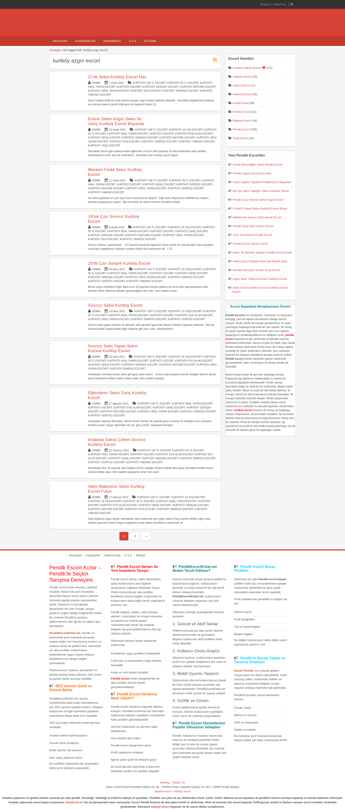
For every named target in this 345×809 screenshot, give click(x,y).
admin (96, 82)
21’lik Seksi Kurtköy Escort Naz (117, 77)
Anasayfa (60, 41)
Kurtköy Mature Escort (198, 86)
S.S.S (132, 41)
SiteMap (165, 782)
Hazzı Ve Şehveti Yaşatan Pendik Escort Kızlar (262, 252)
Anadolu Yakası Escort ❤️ (249, 67)
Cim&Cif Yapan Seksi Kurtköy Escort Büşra (260, 208)
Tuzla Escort (240, 138)
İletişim (150, 41)
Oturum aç (279, 4)
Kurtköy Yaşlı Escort (104, 145)
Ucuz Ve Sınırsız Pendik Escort (252, 235)
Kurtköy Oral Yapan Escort (108, 90)
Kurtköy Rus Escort (146, 90)
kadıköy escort (182, 791)
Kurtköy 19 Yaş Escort (188, 497)
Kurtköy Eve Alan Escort (194, 133)
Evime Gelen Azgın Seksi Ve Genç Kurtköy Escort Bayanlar (116, 121)
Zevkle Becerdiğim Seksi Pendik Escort (257, 164)
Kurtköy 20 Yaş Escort (185, 129)
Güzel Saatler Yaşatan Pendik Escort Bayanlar (262, 182)
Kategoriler (85, 41)
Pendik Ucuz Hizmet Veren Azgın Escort (258, 199)
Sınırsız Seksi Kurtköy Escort (115, 305)
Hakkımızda (112, 41)
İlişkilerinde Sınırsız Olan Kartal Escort (257, 217)
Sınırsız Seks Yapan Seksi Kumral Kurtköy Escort (112, 348)
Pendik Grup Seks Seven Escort (253, 226)
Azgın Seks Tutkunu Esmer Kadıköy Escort (260, 279)
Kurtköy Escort (129, 86)
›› (146, 536)
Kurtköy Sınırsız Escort (180, 90)
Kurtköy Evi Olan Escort (193, 360)
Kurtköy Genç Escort (104, 137)
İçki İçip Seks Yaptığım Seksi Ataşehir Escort (261, 191)
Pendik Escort (241, 129)
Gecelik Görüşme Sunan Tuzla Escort (256, 270)
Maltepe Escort (242, 120)
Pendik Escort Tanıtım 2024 (250, 243)
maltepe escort (160, 806)
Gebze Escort (241, 85)
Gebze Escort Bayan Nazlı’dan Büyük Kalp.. (260, 261)
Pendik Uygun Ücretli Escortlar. (252, 173)
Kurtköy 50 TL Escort (182, 82)
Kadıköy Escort (242, 94)
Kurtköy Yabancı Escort (197, 141)
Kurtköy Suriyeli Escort (106, 281)
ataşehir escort (163, 791)
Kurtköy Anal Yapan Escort (128, 133)
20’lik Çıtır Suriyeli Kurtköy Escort (119, 263)
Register (265, 4)
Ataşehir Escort (242, 76)
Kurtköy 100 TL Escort (149, 82)
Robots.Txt (178, 782)
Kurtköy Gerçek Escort (160, 86)
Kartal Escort (241, 103)
